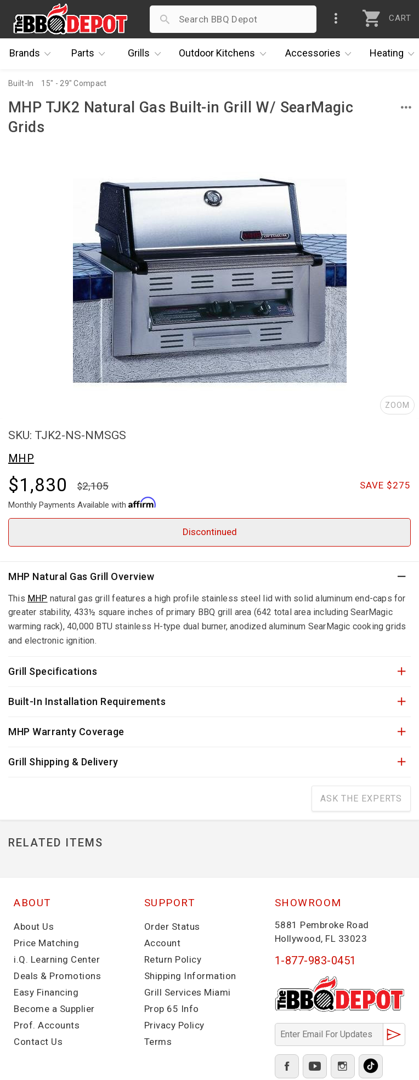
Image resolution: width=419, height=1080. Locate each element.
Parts (91, 53)
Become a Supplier (54, 1008)
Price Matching (46, 942)
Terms (158, 1041)
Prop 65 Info (171, 1008)
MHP (21, 458)
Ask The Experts (361, 798)
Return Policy (173, 959)
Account (162, 942)
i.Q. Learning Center (57, 959)
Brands (32, 53)
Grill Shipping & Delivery (63, 762)
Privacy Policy (174, 1025)
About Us (34, 926)
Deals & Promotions (57, 975)
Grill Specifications (52, 671)
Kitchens (225, 53)
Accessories (321, 53)
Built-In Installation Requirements (87, 701)
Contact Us (38, 1041)
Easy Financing (46, 992)
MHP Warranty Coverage (66, 731)
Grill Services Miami (187, 992)
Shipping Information (190, 975)
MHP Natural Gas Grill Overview (81, 576)
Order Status (172, 926)
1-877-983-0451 (315, 960)
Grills (147, 53)
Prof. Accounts (47, 1025)
